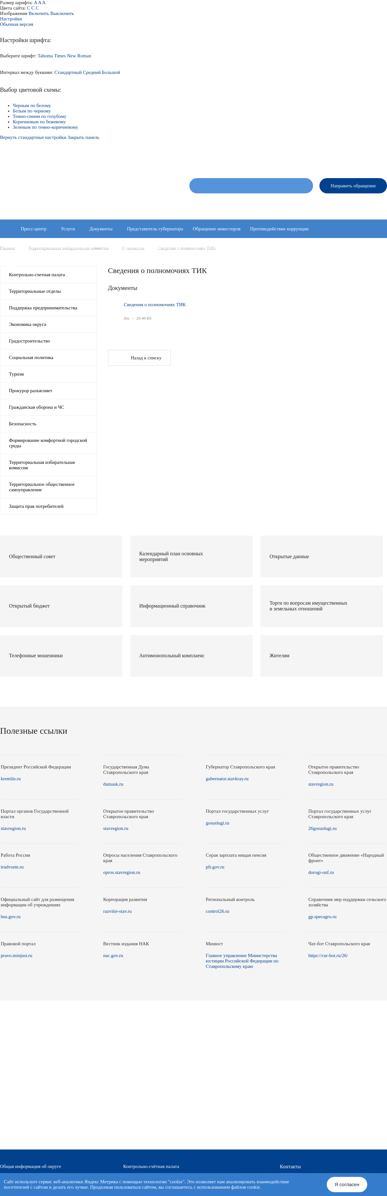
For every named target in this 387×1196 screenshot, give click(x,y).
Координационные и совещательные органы (49, 247)
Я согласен (347, 1184)
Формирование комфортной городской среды (48, 443)
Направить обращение (353, 185)
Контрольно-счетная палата (37, 274)
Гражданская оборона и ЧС (36, 407)
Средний (92, 72)
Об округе (199, 204)
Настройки (11, 18)
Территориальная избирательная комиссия (42, 465)
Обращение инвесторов (216, 228)
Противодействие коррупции (279, 228)
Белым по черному (32, 110)
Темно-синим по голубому (39, 116)
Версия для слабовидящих (362, 159)
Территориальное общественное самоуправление (42, 487)
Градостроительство (29, 340)
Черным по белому (32, 105)
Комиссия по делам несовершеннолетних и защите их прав (65, 265)
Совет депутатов (236, 204)
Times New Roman (72, 55)
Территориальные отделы (332, 204)
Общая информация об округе (30, 1166)
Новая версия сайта (286, 159)
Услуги (68, 228)
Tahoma (45, 55)
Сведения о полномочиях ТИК (155, 304)
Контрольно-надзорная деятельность (267, 247)
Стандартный (68, 72)
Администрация (280, 204)
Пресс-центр (34, 228)
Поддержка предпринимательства (43, 307)
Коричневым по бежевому (39, 121)
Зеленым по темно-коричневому (45, 127)
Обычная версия (16, 24)
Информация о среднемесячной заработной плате (184, 265)
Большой (111, 72)
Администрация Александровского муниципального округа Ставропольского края (83, 189)
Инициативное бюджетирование (188, 247)
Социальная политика (31, 357)
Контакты (378, 204)
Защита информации (125, 247)
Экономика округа (27, 324)
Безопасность (22, 423)
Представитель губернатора (155, 228)
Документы (101, 228)
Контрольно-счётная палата (151, 1166)
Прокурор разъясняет (30, 390)
